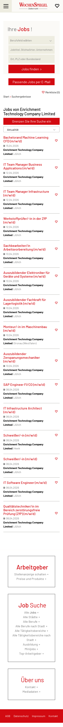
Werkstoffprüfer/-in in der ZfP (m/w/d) (25, 220)
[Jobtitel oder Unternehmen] (31, 49)
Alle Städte (30, 617)
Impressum (38, 716)
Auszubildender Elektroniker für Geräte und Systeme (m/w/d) (26, 274)
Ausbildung (30, 644)
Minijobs (30, 649)
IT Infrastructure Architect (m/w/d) (22, 410)
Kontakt (30, 687)
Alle (30, 612)
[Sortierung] (28, 129)
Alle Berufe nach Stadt (30, 626)
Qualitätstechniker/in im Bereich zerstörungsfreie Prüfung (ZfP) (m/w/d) (21, 510)
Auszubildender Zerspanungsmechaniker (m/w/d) (21, 357)
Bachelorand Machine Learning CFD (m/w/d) (25, 139)
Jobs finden (30, 69)
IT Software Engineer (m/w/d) (25, 482)
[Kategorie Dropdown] (51, 39)
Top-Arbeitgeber (30, 653)
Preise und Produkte (30, 579)
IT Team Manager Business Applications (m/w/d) (22, 166)
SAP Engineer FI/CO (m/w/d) (24, 384)
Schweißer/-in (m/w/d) (20, 435)
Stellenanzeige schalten (30, 574)
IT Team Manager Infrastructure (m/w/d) (26, 193)
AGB (7, 716)
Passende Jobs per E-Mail (31, 82)
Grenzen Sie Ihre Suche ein (31, 121)
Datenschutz (21, 716)
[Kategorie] (28, 40)
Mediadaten (30, 691)
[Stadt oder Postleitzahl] (31, 59)
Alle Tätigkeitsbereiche (30, 630)
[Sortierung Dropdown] (54, 129)
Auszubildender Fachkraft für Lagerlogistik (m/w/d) (24, 301)
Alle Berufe (30, 621)
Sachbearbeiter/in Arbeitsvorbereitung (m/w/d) (24, 247)
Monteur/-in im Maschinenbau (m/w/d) (25, 328)
